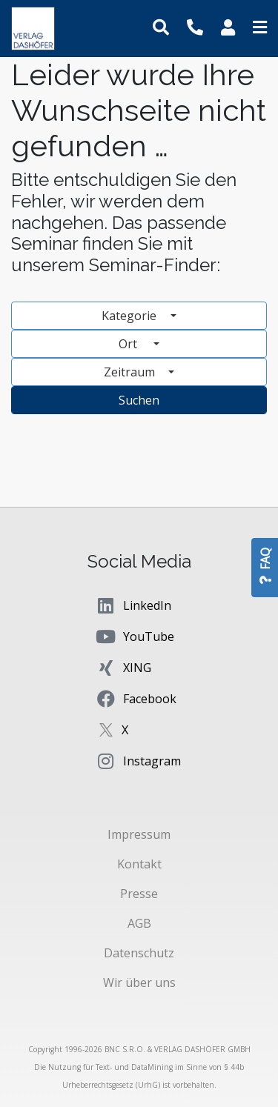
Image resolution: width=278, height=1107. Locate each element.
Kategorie (130, 316)
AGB (139, 923)
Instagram (138, 761)
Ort (134, 344)
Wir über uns (139, 982)
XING (123, 667)
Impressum (139, 834)
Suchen (139, 400)
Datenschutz (139, 953)
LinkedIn (133, 605)
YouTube (134, 636)
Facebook (135, 699)
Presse (139, 893)
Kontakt (139, 864)
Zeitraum (131, 372)
